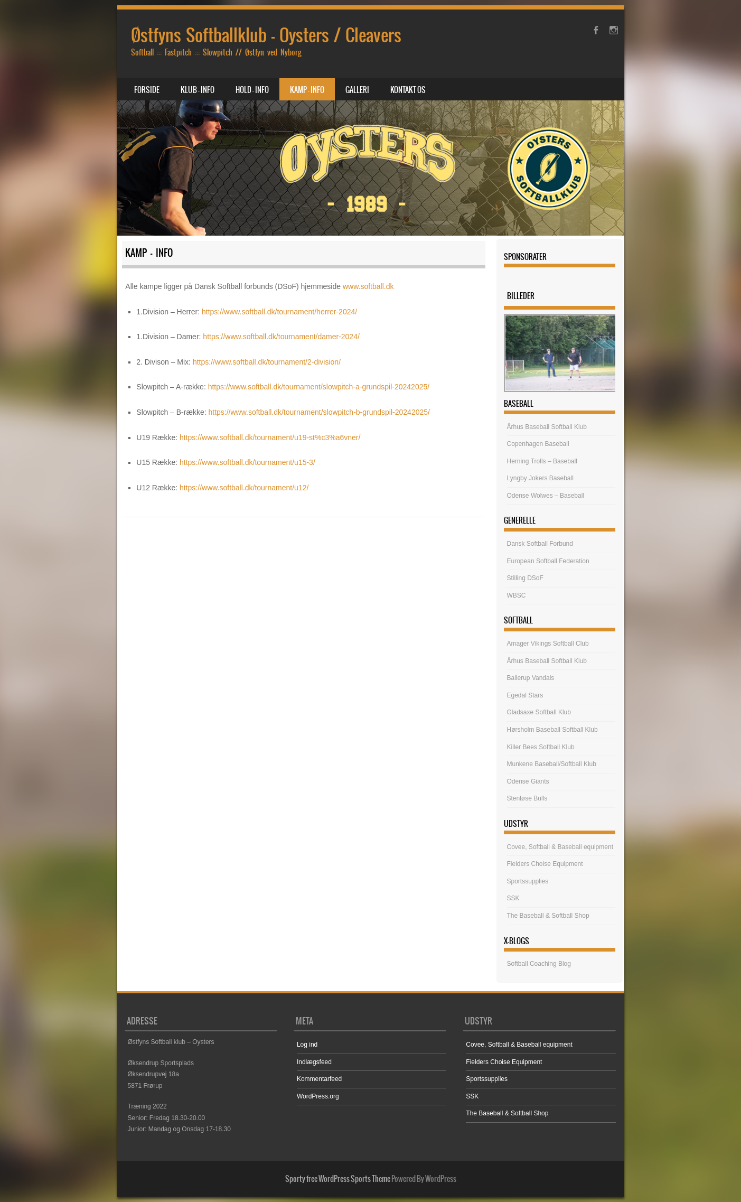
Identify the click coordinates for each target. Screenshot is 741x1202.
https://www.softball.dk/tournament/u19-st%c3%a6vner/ (270, 437)
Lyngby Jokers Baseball (540, 478)
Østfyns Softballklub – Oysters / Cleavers (266, 35)
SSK (513, 898)
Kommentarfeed (319, 1079)
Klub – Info (197, 90)
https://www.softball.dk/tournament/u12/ (244, 487)
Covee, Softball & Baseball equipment (560, 847)
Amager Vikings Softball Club (548, 643)
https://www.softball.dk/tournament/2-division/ (267, 362)
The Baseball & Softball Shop (548, 915)
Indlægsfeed (314, 1062)
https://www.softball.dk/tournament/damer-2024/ (281, 336)
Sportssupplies (528, 881)
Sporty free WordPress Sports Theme (337, 1179)
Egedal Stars (525, 695)
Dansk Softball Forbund (540, 543)
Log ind (307, 1044)
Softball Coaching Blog (539, 963)
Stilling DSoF (525, 578)
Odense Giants (528, 781)
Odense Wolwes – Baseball (546, 495)
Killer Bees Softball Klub (541, 747)
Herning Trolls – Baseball (542, 461)
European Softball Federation (548, 561)
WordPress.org (318, 1096)
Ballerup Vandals (531, 678)
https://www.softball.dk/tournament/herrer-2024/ (279, 312)
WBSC (516, 595)
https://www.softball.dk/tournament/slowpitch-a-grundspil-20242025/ (318, 387)
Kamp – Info (307, 90)
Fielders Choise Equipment (545, 864)
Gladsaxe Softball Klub (539, 712)
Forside (147, 90)
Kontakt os (408, 90)
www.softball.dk (368, 286)
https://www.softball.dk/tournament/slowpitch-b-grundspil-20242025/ (318, 412)
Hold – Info (252, 90)
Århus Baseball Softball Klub (547, 427)
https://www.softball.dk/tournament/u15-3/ (247, 462)
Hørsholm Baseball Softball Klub (552, 729)
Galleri (357, 90)
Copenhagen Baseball (538, 444)
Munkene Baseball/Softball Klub (551, 764)
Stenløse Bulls (527, 798)
